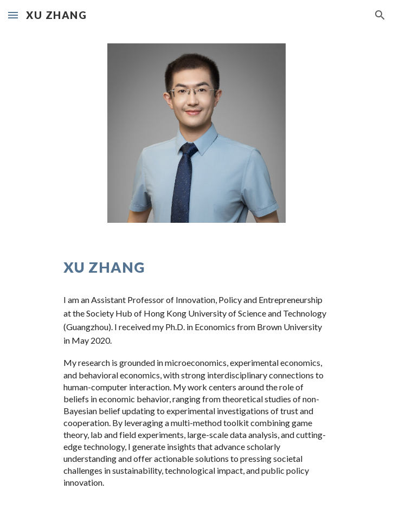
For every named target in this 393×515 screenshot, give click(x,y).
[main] (196, 267)
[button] (13, 15)
